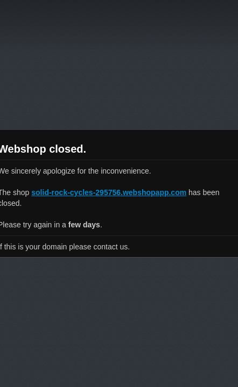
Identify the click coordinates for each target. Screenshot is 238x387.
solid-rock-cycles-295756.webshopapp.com (108, 192)
